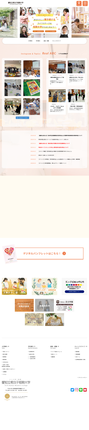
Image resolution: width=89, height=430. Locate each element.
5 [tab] (49, 36)
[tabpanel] (44, 22)
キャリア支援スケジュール (56, 351)
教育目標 (4, 359)
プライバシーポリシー (82, 377)
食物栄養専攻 (32, 356)
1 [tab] (40, 36)
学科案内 (38, 41)
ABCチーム (78, 356)
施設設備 (77, 351)
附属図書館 (78, 354)
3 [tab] (44, 36)
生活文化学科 (31, 354)
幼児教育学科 (31, 351)
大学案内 (30, 41)
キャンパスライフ (56, 41)
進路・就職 (46, 41)
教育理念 (4, 356)
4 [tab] (47, 36)
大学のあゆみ (5, 362)
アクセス (4, 374)
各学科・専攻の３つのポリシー (9, 369)
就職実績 (53, 356)
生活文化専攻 (32, 358)
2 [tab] (42, 36)
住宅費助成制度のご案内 (80, 359)
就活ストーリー (54, 354)
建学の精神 (5, 354)
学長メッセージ (6, 351)
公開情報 (4, 371)
